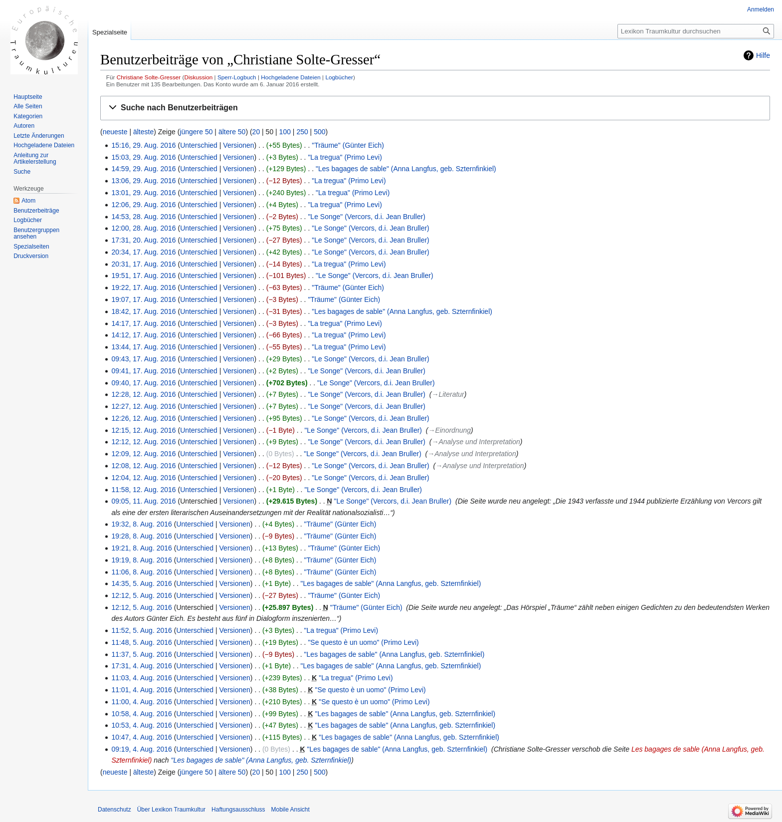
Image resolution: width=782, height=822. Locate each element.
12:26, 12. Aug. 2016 (143, 418)
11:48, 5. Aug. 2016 (141, 642)
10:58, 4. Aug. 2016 (141, 714)
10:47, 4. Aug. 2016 (141, 737)
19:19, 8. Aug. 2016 (141, 560)
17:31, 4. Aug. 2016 (141, 666)
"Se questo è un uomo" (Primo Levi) (363, 642)
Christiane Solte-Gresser (149, 77)
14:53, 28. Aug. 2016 (143, 217)
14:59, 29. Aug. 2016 (143, 169)
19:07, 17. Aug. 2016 (143, 299)
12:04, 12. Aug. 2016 (143, 478)
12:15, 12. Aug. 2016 (143, 430)
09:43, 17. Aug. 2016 (143, 359)
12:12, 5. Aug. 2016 (141, 595)
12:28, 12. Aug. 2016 (143, 394)
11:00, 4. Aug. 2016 (141, 702)
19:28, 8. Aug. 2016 (141, 536)
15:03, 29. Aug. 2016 (143, 157)
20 (256, 132)
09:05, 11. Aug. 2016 (143, 501)
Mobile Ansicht (290, 809)
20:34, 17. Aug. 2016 (143, 252)
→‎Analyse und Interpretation (475, 442)
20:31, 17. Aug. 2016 (143, 264)
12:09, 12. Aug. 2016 (143, 454)
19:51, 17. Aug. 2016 (143, 275)
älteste (143, 132)
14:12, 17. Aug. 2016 (143, 335)
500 (319, 132)
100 (285, 132)
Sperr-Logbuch (236, 77)
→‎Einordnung (449, 430)
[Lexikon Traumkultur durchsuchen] (695, 31)
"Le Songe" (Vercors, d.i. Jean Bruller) (366, 217)
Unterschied (198, 145)
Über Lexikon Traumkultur (171, 809)
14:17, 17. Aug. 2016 (143, 323)
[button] (435, 108)
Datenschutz (114, 809)
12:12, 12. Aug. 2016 (143, 442)
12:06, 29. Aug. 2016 (143, 205)
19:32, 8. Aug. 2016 (141, 524)
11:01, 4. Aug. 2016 (141, 690)
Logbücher (339, 77)
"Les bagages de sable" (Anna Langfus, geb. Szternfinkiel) (406, 169)
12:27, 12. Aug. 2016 (143, 406)
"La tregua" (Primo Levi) (345, 157)
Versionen (238, 145)
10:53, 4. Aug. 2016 (141, 725)
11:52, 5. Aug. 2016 (141, 630)
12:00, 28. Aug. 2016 (143, 228)
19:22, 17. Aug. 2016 (143, 287)
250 (302, 132)
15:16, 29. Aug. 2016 (143, 145)
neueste (115, 132)
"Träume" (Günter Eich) (348, 145)
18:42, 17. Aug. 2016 (143, 311)
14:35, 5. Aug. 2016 (141, 583)
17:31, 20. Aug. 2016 (143, 240)
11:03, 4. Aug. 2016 (141, 678)
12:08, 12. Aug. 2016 (143, 466)
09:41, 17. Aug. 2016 (143, 371)
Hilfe (763, 55)
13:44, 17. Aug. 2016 (143, 347)
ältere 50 (231, 132)
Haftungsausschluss (238, 809)
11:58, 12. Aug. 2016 (143, 490)
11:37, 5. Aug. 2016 (141, 654)
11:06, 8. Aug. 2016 (141, 572)
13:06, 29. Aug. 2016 (143, 181)
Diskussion (198, 77)
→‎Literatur (447, 394)
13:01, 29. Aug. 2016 (143, 193)
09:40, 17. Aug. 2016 (143, 383)
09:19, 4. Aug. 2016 (141, 749)
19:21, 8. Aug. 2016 (141, 548)
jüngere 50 (196, 132)
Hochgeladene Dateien (291, 77)
